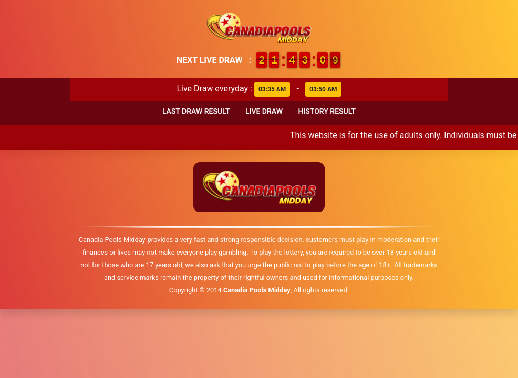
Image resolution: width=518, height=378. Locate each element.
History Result (327, 111)
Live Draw (264, 111)
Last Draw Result (196, 111)
